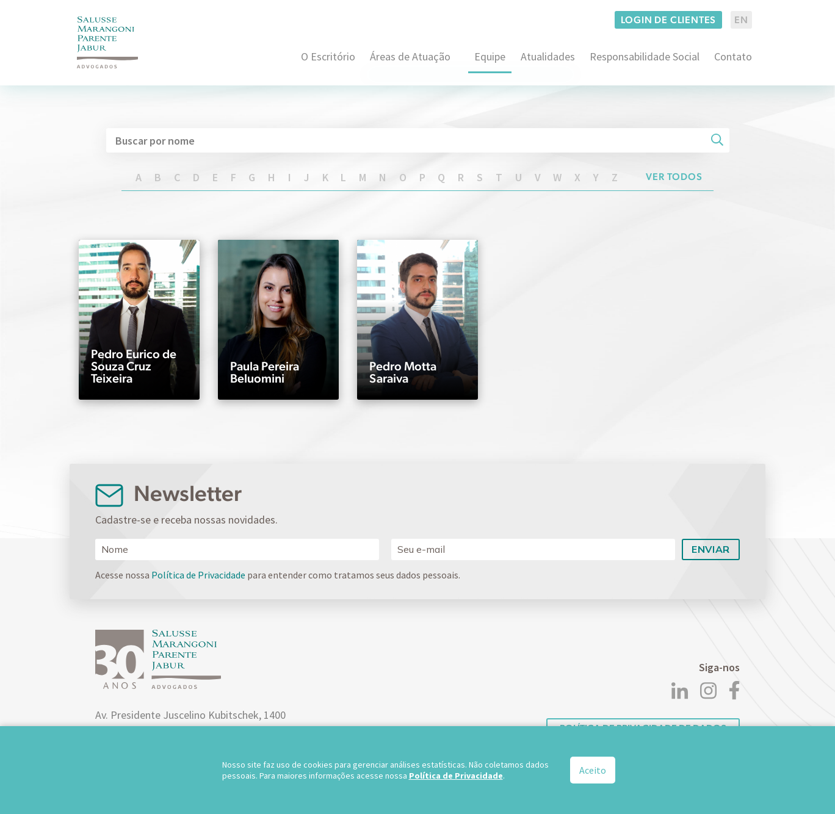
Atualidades (548, 56)
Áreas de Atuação (410, 56)
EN (741, 20)
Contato (733, 56)
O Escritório (328, 56)
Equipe (489, 56)
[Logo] (107, 42)
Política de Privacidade (198, 575)
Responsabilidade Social (644, 56)
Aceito (592, 770)
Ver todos (674, 176)
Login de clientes (669, 20)
